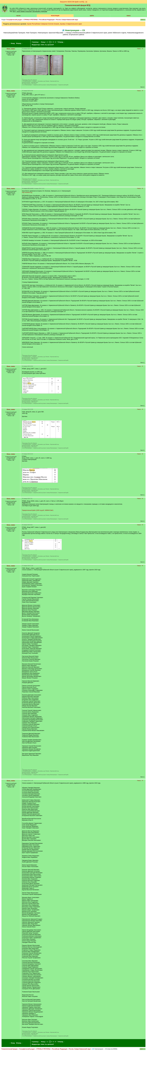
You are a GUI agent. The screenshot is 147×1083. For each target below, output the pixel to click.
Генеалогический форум (9, 1049)
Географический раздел (14, 19)
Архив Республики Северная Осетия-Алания (43, 24)
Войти (92, 15)
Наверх (139, 48)
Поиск (128, 15)
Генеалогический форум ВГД (77, 5)
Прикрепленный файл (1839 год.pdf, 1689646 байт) (37, 510)
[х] (86, 2)
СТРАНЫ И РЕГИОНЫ (31, 19)
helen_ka (44, 44)
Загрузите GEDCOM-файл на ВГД (72, 2)
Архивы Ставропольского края (71, 24)
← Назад (12, 43)
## (142, 48)
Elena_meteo (11, 49)
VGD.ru (18, 15)
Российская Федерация (47, 19)
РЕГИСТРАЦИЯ (55, 15)
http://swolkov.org (27, 192)
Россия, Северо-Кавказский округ (67, 19)
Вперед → (19, 43)
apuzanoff (50, 44)
